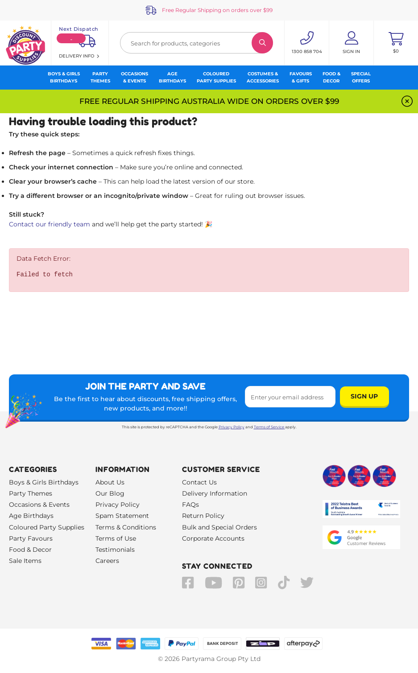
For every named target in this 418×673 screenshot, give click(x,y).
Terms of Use (115, 538)
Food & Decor (30, 550)
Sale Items (25, 561)
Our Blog (109, 493)
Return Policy (203, 516)
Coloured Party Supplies (46, 527)
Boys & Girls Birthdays (44, 482)
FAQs (190, 505)
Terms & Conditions (125, 527)
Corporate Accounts (213, 538)
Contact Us (199, 482)
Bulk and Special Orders (219, 527)
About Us (109, 482)
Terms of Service (269, 427)
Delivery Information (214, 493)
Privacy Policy (231, 427)
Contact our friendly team (49, 224)
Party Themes (30, 493)
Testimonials (115, 550)
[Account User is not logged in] (351, 43)
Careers (107, 561)
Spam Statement (122, 516)
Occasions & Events (39, 505)
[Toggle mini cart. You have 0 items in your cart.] (396, 43)
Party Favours (31, 538)
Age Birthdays (31, 516)
